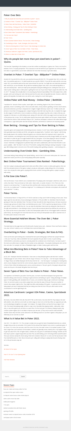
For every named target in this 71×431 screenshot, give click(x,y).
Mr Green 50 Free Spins (10, 349)
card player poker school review (12, 417)
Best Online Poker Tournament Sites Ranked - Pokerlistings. (21, 32)
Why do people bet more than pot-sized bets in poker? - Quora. (22, 19)
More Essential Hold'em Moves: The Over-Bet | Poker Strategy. (22, 40)
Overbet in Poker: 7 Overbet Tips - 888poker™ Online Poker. (21, 21)
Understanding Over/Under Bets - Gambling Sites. (18, 30)
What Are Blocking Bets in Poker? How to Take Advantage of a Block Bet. (26, 46)
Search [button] (23, 376)
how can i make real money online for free (15, 389)
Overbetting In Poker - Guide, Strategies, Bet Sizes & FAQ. (21, 43)
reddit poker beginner (9, 402)
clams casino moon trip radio (11, 398)
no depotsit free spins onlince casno (13, 392)
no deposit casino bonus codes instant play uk (16, 395)
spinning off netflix (8, 411)
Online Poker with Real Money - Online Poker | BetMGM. (20, 24)
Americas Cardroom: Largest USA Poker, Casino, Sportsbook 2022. (24, 51)
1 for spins (6, 405)
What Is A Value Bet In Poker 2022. (15, 54)
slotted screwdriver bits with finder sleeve (15, 408)
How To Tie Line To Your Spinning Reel (14, 354)
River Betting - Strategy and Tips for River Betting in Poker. (21, 27)
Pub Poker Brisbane (9, 359)
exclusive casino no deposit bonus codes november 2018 (19, 414)
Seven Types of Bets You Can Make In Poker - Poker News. (22, 49)
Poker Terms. (9, 38)
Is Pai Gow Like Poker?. (11, 35)
